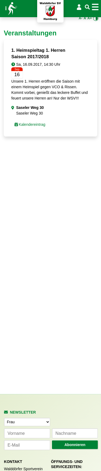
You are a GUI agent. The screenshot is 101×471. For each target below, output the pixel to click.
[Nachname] (75, 433)
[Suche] (87, 7)
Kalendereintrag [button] (30, 124)
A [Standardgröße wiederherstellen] (84, 18)
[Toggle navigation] (96, 7)
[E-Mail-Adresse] (27, 445)
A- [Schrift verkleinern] (80, 18)
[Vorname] (27, 433)
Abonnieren (74, 445)
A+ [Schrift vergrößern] (90, 18)
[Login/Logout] (79, 7)
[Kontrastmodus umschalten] (96, 18)
